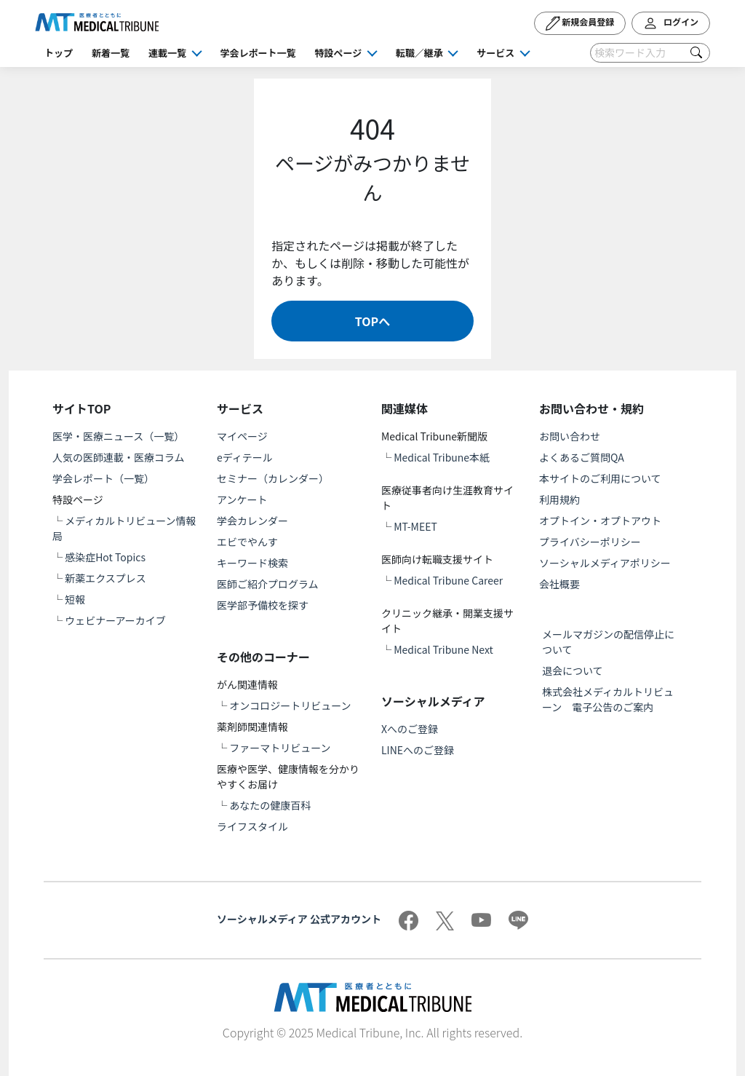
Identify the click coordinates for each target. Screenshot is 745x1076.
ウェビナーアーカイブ (115, 620)
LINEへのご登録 (417, 750)
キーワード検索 (252, 562)
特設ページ (338, 53)
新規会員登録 (580, 23)
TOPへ (372, 321)
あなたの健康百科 (270, 805)
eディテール (245, 457)
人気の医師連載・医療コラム (118, 457)
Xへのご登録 (409, 728)
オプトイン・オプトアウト (600, 520)
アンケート (242, 499)
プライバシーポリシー (590, 541)
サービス (495, 53)
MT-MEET (415, 526)
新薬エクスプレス (105, 578)
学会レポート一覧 (258, 53)
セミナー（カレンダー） (273, 478)
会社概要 (559, 584)
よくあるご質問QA (581, 457)
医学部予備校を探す (262, 605)
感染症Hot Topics (105, 557)
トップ (58, 53)
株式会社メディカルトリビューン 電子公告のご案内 (608, 699)
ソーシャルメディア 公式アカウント (299, 918)
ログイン (670, 23)
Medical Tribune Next (443, 649)
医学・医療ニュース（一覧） (118, 436)
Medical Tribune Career (448, 580)
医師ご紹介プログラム (268, 584)
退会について (572, 670)
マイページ (242, 436)
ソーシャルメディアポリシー (605, 562)
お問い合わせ (569, 436)
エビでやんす (247, 541)
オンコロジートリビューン (290, 705)
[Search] (650, 53)
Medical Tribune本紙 (442, 457)
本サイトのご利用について (600, 478)
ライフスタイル (252, 826)
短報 (75, 599)
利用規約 (559, 499)
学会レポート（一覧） (103, 478)
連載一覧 (167, 53)
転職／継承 (419, 53)
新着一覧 (111, 53)
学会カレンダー (252, 520)
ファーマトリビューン (279, 747)
